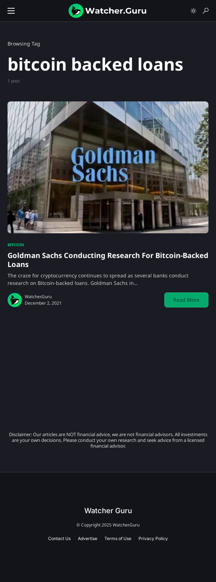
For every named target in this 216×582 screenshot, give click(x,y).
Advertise (87, 538)
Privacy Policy (153, 538)
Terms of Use (117, 538)
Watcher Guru (108, 510)
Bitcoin (16, 244)
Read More (186, 299)
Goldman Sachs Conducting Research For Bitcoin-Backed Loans (108, 260)
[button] (11, 11)
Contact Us (59, 538)
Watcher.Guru (38, 297)
